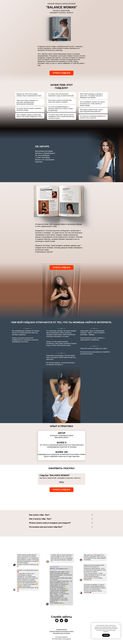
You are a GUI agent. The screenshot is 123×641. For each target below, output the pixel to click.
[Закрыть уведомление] (119, 624)
